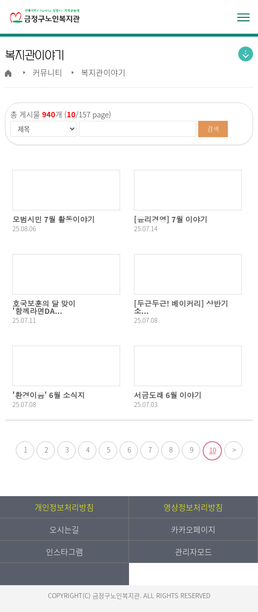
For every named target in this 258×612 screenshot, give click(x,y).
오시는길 (64, 529)
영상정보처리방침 (193, 507)
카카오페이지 (193, 529)
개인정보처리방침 (64, 507)
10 (212, 450)
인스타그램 (64, 552)
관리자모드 (193, 552)
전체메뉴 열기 (243, 17)
